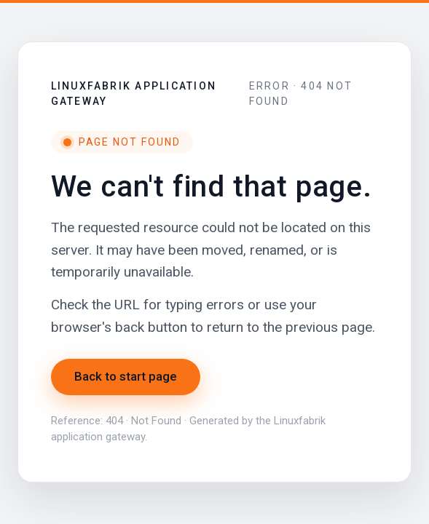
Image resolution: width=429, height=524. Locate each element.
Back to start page (125, 376)
